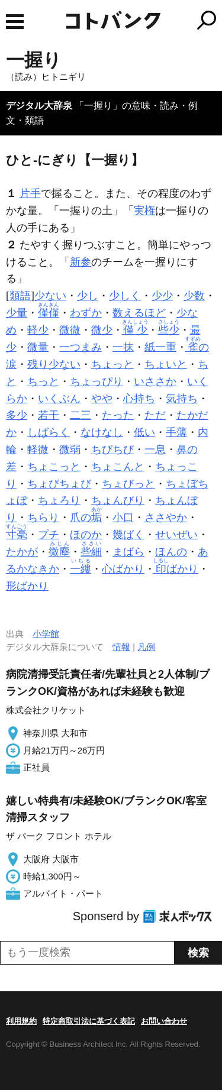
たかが (22, 552)
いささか (155, 381)
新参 (80, 262)
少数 (194, 296)
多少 (16, 415)
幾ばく (128, 535)
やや (101, 399)
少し (87, 296)
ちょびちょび (59, 484)
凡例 (146, 647)
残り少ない (54, 364)
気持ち (182, 399)
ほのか (86, 535)
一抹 (123, 347)
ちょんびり (117, 500)
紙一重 (160, 347)
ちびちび (112, 449)
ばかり (176, 569)
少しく (125, 296)
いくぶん (59, 399)
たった (118, 415)
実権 (144, 210)
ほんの (171, 552)
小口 (123, 517)
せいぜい (176, 535)
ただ (155, 415)
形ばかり (27, 586)
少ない (50, 296)
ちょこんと (117, 467)
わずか (86, 313)
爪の (86, 517)
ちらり (43, 517)
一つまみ (80, 347)
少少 (162, 296)
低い (144, 432)
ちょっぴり (96, 381)
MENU (15, 21)
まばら (128, 552)
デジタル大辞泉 (39, 106)
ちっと (43, 381)
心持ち (139, 399)
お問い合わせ (164, 1021)
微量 (38, 347)
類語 (20, 296)
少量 (16, 313)
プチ (48, 535)
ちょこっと (54, 467)
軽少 (38, 330)
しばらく (48, 432)
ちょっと (112, 364)
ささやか (165, 517)
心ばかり (123, 569)
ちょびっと (128, 484)
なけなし (102, 432)
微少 (101, 330)
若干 (48, 415)
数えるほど (139, 313)
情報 (121, 647)
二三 (80, 415)
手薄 (176, 432)
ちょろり (59, 500)
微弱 (70, 449)
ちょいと (165, 364)
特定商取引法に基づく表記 (89, 1021)
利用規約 (21, 1021)
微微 (70, 330)
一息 (155, 449)
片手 (30, 193)
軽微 (38, 449)
